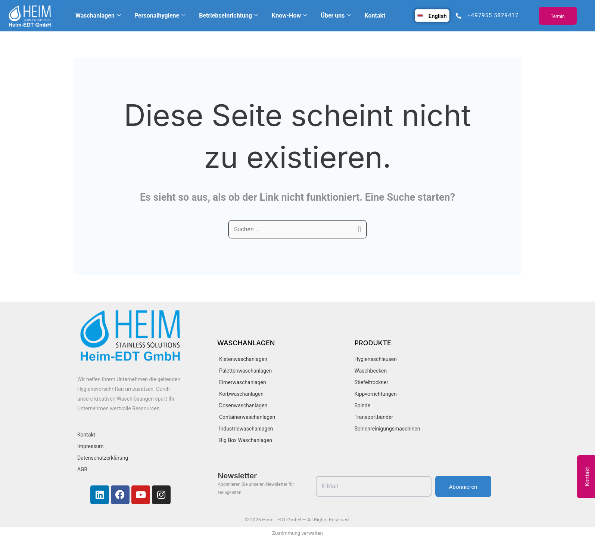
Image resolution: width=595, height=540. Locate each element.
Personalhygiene (160, 15)
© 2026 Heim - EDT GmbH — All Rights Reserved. (297, 519)
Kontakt (375, 15)
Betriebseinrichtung (228, 15)
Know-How (289, 15)
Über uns (336, 15)
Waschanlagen (98, 15)
